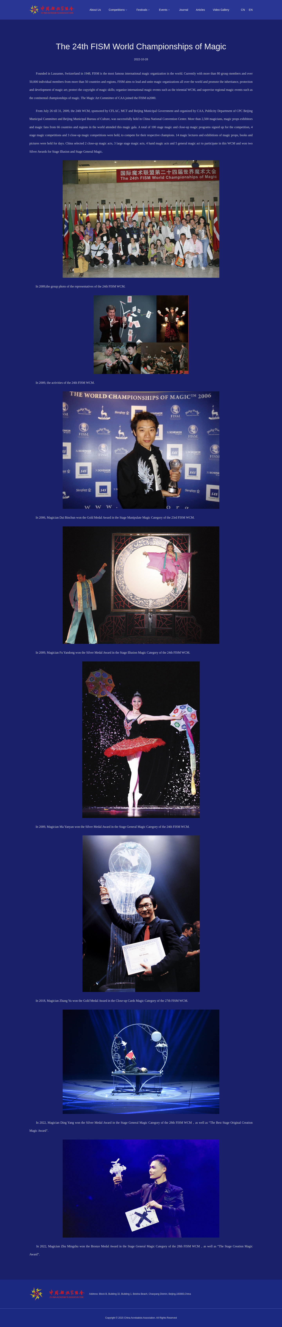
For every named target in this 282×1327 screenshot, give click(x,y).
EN (251, 9)
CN (243, 9)
